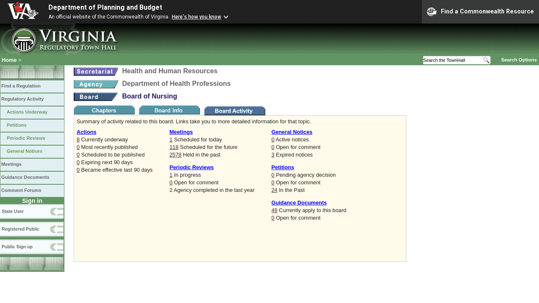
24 (274, 190)
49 (274, 210)
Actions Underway (27, 111)
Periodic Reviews (26, 138)
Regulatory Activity (22, 98)
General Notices (25, 151)
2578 (175, 155)
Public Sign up (17, 246)
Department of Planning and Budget (105, 7)
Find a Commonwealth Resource (480, 12)
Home (9, 60)
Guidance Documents (25, 177)
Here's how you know (196, 17)
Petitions (17, 125)
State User (13, 211)
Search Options (519, 59)
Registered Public (20, 228)
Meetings (11, 164)
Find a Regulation (20, 85)
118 (173, 147)
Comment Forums (21, 190)
